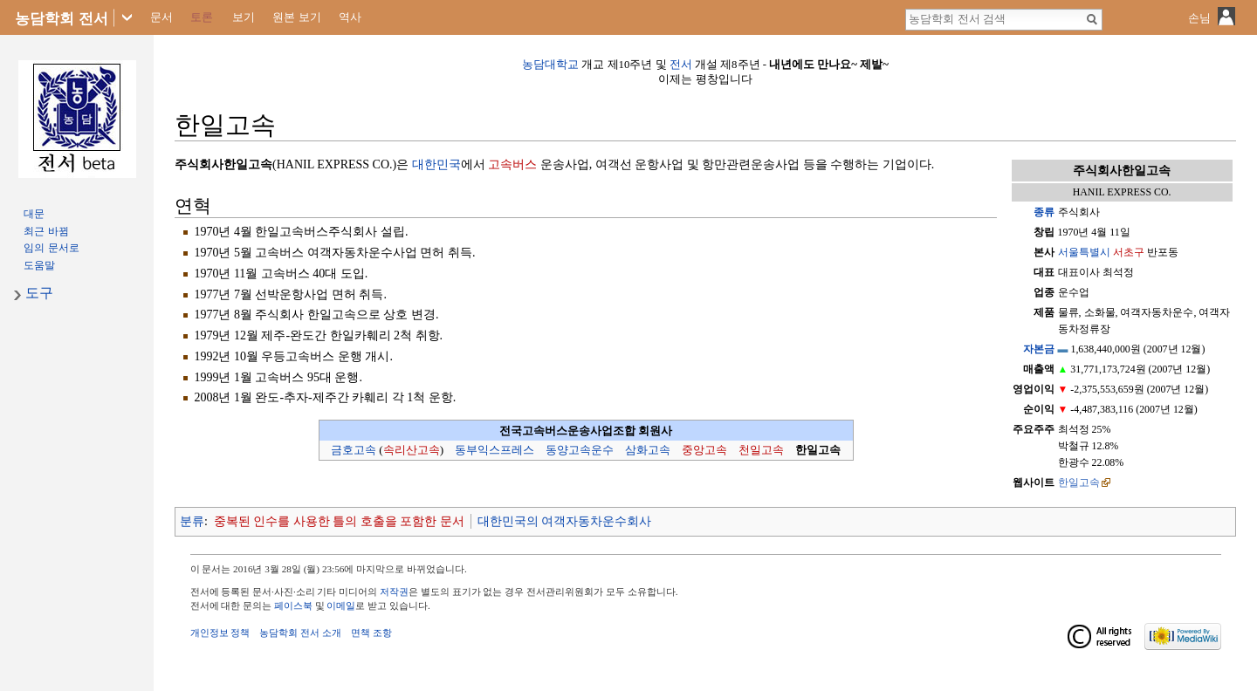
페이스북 (293, 605)
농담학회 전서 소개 (300, 632)
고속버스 (512, 164)
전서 (681, 64)
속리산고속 (411, 449)
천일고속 (761, 449)
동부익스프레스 (494, 449)
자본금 (1038, 349)
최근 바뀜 (46, 231)
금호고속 (353, 449)
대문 (34, 214)
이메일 (340, 605)
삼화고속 (647, 449)
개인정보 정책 (220, 632)
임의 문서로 (51, 248)
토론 (201, 17)
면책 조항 (371, 632)
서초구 (1128, 252)
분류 (192, 521)
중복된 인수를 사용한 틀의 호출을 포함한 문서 (339, 521)
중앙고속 (704, 449)
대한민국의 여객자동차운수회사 (564, 521)
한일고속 (1079, 482)
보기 (243, 17)
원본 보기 (296, 17)
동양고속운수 (580, 449)
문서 (161, 17)
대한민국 (436, 164)
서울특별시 (1084, 252)
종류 (1044, 212)
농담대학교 (550, 64)
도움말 (39, 265)
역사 (350, 17)
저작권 (394, 591)
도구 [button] (39, 292)
